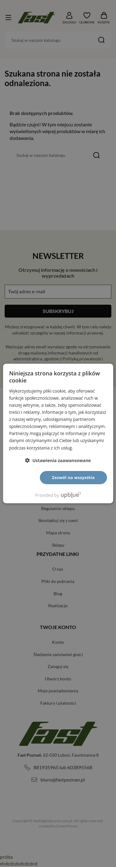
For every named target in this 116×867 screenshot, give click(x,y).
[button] (58, 460)
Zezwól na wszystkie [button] (73, 477)
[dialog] (58, 433)
